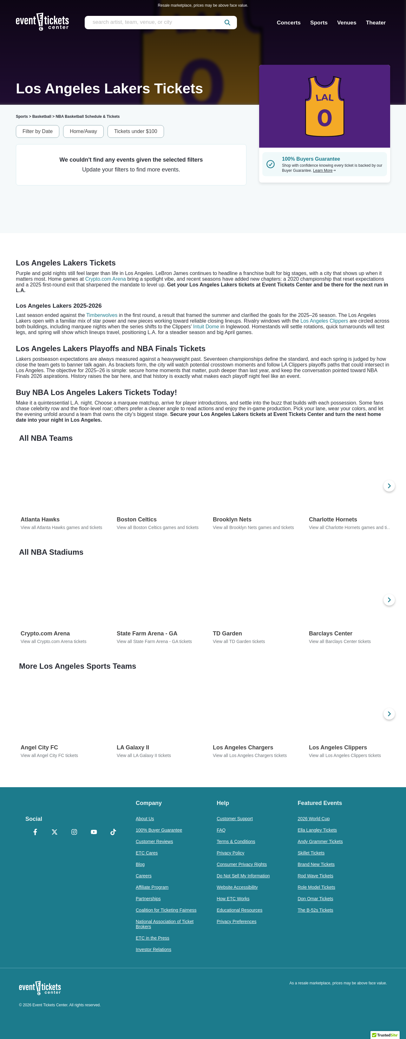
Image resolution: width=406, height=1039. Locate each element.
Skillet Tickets (311, 852)
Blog (140, 864)
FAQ (221, 830)
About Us (145, 818)
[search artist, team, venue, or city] (161, 22)
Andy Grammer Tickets (320, 841)
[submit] (227, 22)
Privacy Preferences (236, 921)
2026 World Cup (314, 818)
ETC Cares (147, 852)
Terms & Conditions (236, 841)
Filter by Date (38, 131)
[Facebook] (35, 832)
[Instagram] (74, 832)
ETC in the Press (152, 938)
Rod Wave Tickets (315, 875)
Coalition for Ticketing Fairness (166, 910)
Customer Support (235, 818)
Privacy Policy (230, 852)
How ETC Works (233, 898)
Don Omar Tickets (315, 898)
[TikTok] (113, 832)
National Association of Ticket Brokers (164, 924)
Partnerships (148, 898)
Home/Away (83, 131)
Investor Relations (153, 949)
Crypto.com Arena (105, 279)
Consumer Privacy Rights (242, 864)
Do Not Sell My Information (243, 875)
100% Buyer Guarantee (159, 830)
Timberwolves (101, 315)
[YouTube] (94, 832)
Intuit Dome (206, 326)
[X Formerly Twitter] (55, 832)
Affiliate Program (152, 887)
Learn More (324, 170)
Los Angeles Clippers (324, 321)
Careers (144, 875)
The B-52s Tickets (315, 910)
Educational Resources (239, 910)
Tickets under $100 (135, 131)
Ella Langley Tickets (317, 830)
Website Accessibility (237, 887)
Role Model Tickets (316, 887)
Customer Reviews (154, 841)
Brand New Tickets (316, 864)
